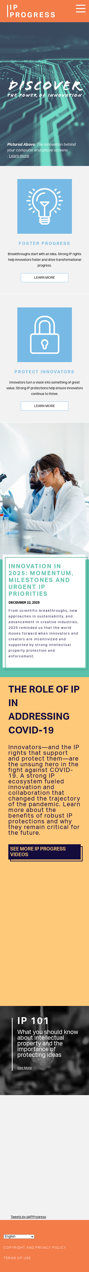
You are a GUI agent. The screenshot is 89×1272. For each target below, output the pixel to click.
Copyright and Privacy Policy (35, 1247)
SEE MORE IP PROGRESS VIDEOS (38, 852)
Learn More (44, 277)
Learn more (19, 156)
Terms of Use (17, 1258)
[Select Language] (19, 1236)
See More (24, 1068)
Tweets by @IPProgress (28, 1217)
